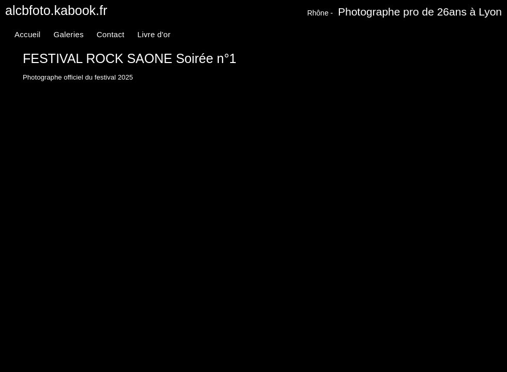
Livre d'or (154, 34)
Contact (111, 34)
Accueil (27, 34)
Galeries (68, 34)
